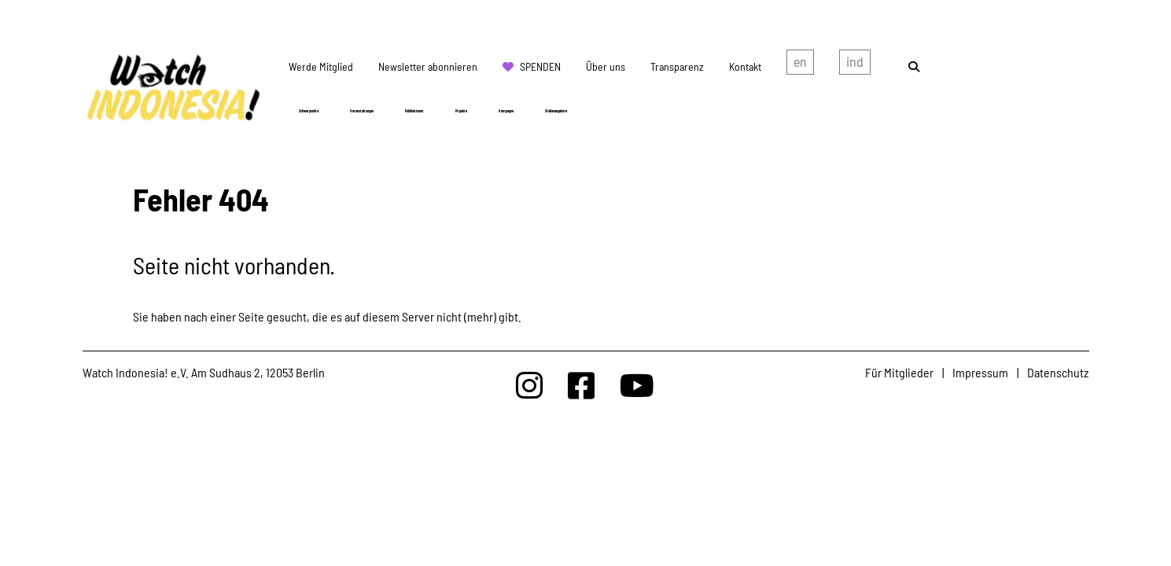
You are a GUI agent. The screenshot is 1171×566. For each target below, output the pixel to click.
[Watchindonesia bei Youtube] (637, 384)
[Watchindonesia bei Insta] (529, 384)
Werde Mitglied (321, 66)
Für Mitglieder (899, 372)
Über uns (605, 66)
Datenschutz (1057, 372)
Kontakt (745, 66)
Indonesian (855, 65)
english (800, 65)
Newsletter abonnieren (427, 66)
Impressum (980, 372)
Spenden (540, 66)
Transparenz (677, 66)
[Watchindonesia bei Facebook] (581, 384)
